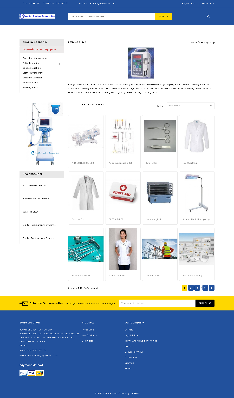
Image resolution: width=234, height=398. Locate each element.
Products (87, 31)
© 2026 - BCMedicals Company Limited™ (117, 393)
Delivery (129, 329)
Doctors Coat (79, 219)
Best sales (87, 340)
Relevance (191, 105)
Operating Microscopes (35, 58)
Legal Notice (131, 335)
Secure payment (134, 351)
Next (211, 288)
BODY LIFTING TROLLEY (34, 185)
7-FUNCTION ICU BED (83, 163)
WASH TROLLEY (30, 211)
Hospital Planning (192, 275)
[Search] (120, 16)
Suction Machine (32, 68)
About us (130, 346)
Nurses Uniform (117, 275)
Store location (30, 322)
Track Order (208, 3)
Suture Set (151, 163)
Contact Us (123, 31)
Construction (153, 275)
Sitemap (129, 363)
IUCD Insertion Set (81, 275)
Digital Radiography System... (39, 225)
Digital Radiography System (38, 238)
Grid (70, 104)
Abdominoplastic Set (120, 163)
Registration (188, 3)
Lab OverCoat (190, 163)
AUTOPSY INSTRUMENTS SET (37, 198)
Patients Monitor (31, 63)
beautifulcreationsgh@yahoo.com (96, 3)
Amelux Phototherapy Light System (197, 219)
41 (205, 287)
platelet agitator (154, 219)
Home (71, 31)
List (75, 104)
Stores (128, 368)
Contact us (131, 357)
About (105, 31)
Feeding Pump (30, 87)
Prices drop (88, 329)
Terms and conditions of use (141, 340)
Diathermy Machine (33, 72)
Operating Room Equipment (41, 49)
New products (89, 335)
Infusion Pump (30, 82)
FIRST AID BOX (116, 219)
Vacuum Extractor (32, 77)
